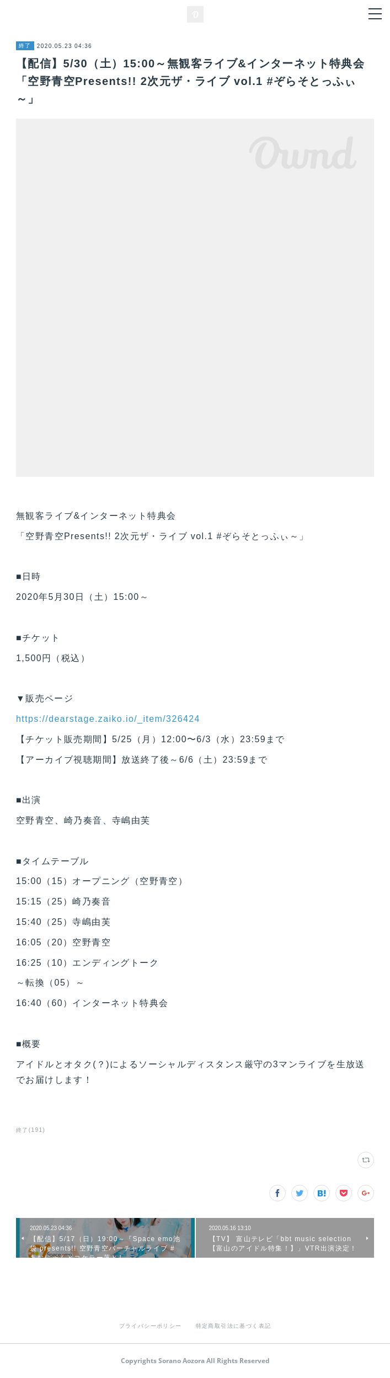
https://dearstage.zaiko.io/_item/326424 (108, 718)
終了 (25, 45)
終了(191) (30, 1130)
